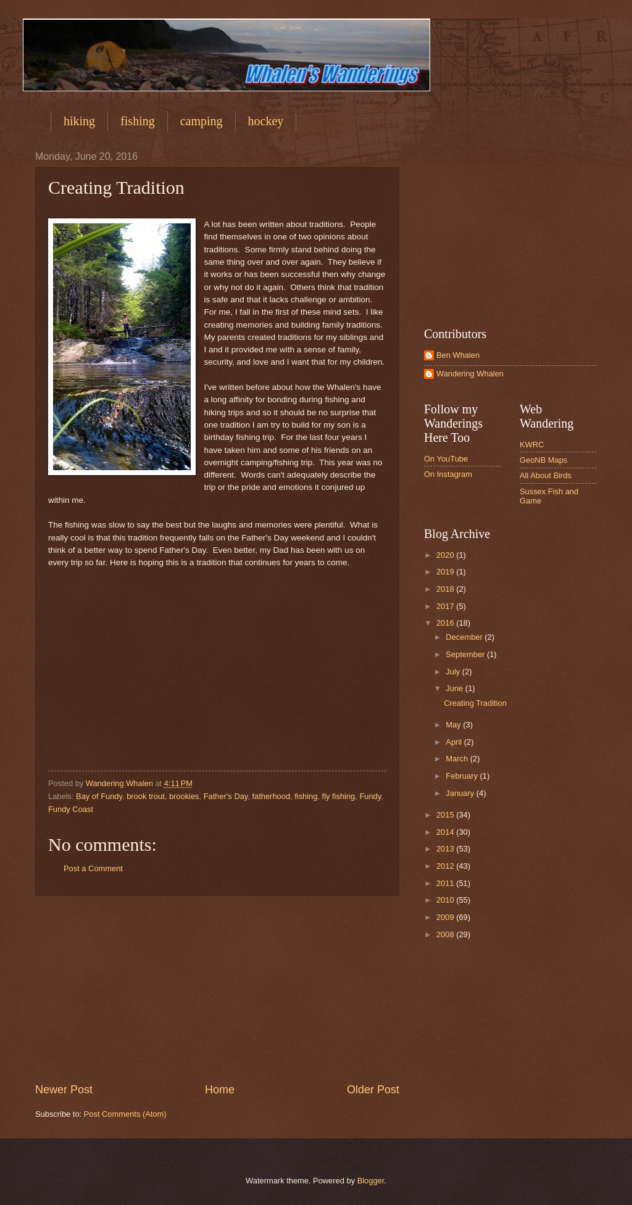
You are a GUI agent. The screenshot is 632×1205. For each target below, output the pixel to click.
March (458, 758)
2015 (446, 814)
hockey (266, 121)
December (465, 637)
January (461, 793)
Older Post (373, 1089)
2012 (446, 866)
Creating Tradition (475, 703)
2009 (446, 917)
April (455, 742)
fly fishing (339, 796)
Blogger (371, 1180)
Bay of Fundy (99, 796)
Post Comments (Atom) (125, 1114)
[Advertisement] (217, 989)
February (463, 776)
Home (220, 1089)
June (455, 688)
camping (201, 121)
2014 (446, 832)
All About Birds (546, 475)
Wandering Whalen (470, 373)
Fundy (370, 796)
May (454, 724)
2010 (446, 900)
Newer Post (64, 1089)
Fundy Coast (70, 809)
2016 (446, 622)
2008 (446, 934)
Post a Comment (93, 868)
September (466, 654)
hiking (79, 121)
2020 (446, 555)
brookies (184, 796)
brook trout (146, 796)
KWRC (532, 444)
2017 (446, 606)
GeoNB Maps (543, 460)
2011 (446, 883)
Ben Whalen (458, 355)
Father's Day (226, 796)
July (454, 671)
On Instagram (448, 474)
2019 (446, 571)
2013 (446, 848)
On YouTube (446, 458)
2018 (446, 589)
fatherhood (271, 796)
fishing (137, 121)
